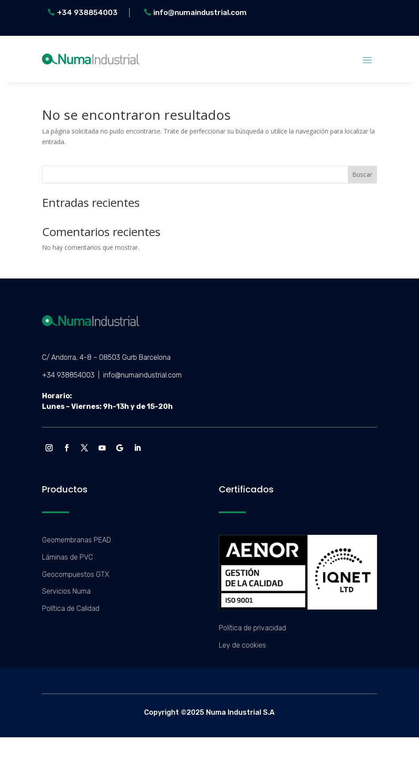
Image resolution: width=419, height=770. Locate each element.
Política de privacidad (252, 628)
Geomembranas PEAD (76, 540)
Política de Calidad (70, 608)
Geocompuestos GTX (75, 574)
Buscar (362, 174)
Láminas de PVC (67, 557)
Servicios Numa (66, 591)
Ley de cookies (242, 645)
